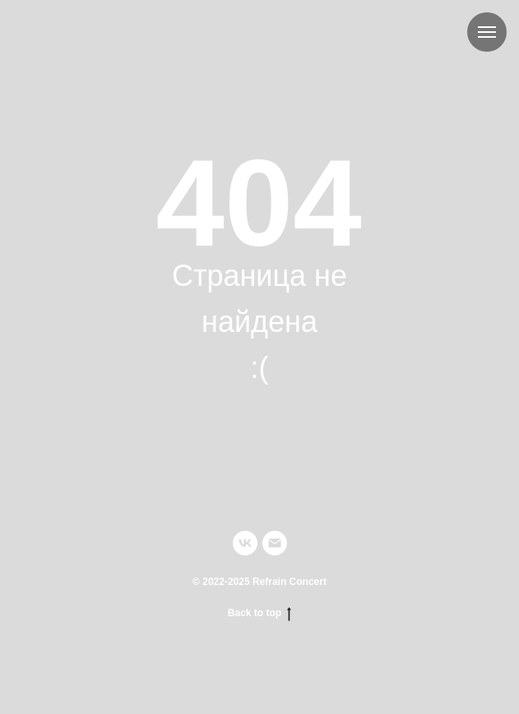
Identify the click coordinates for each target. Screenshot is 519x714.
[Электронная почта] (274, 543)
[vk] (245, 543)
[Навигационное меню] (487, 32)
